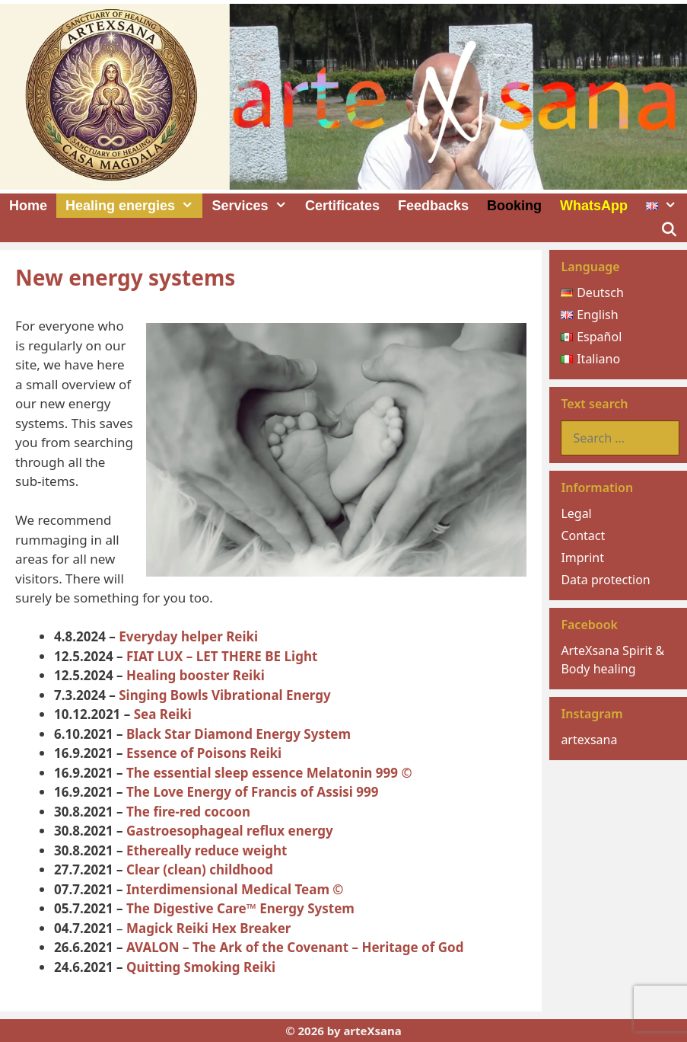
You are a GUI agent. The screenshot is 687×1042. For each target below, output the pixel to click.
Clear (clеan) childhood (199, 869)
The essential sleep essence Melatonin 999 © (269, 773)
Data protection (605, 579)
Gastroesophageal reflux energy (229, 830)
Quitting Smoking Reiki (200, 967)
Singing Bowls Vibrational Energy (224, 695)
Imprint (582, 557)
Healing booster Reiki (195, 675)
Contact (583, 535)
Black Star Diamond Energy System (238, 734)
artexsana (589, 739)
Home (28, 205)
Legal (576, 513)
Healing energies (133, 205)
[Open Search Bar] (669, 230)
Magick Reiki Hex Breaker (208, 928)
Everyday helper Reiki (188, 636)
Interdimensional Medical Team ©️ (235, 889)
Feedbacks (433, 205)
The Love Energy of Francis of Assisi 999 (252, 792)
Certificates (342, 205)
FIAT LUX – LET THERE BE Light (221, 656)
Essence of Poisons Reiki (203, 753)
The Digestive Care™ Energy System (240, 908)
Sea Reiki (163, 714)
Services (253, 205)
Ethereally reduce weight (206, 850)
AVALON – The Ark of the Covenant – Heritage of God (294, 947)
